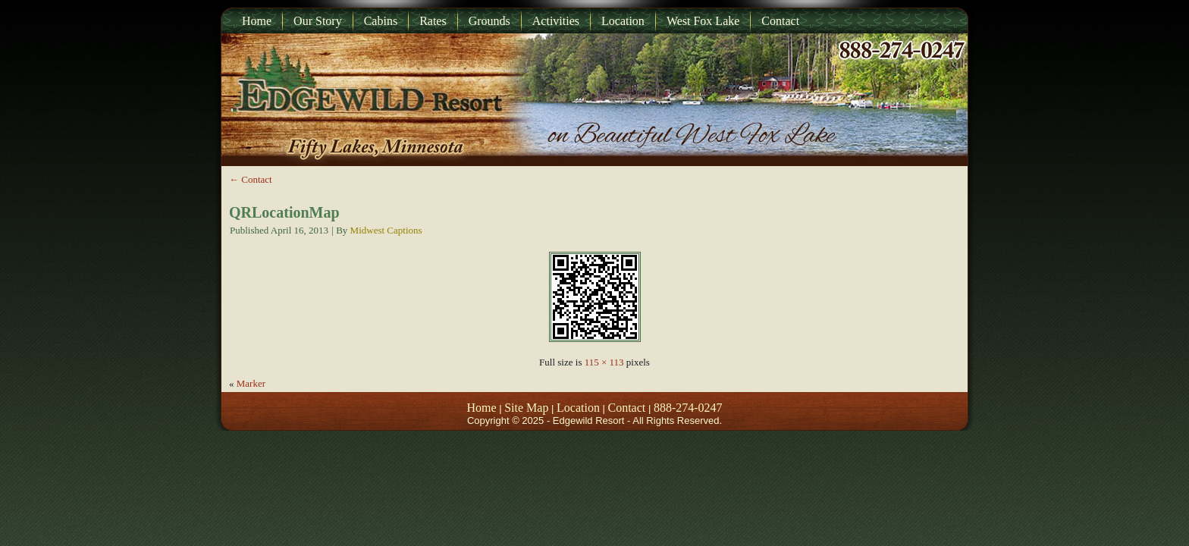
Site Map (526, 407)
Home (256, 20)
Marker (251, 383)
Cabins (380, 20)
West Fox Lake (703, 20)
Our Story (317, 20)
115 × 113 (604, 362)
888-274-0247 (688, 407)
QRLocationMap (284, 212)
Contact (780, 20)
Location (623, 20)
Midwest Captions (386, 230)
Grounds (489, 20)
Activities (555, 20)
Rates (433, 20)
